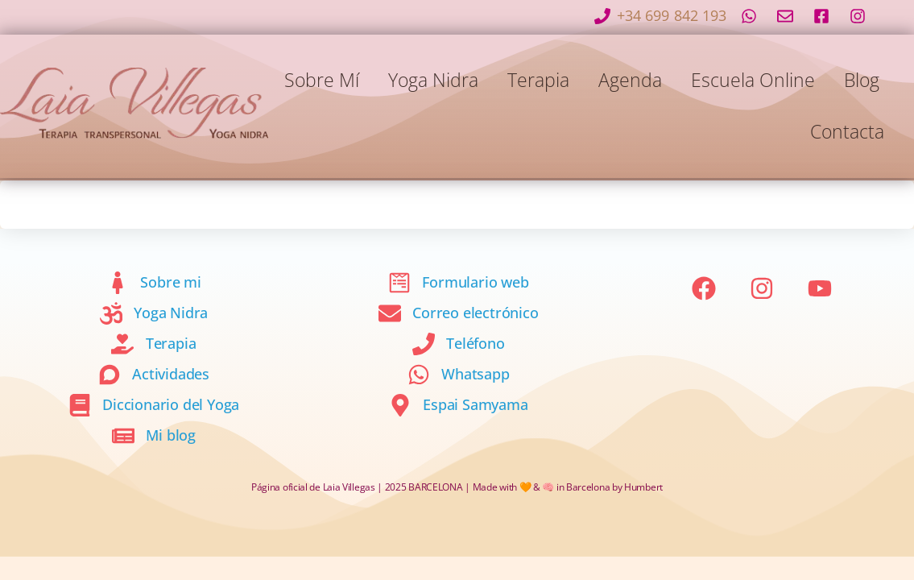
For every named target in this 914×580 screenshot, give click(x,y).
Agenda (630, 80)
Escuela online (753, 80)
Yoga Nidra (433, 80)
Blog (861, 80)
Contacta (847, 131)
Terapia (538, 80)
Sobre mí (321, 80)
